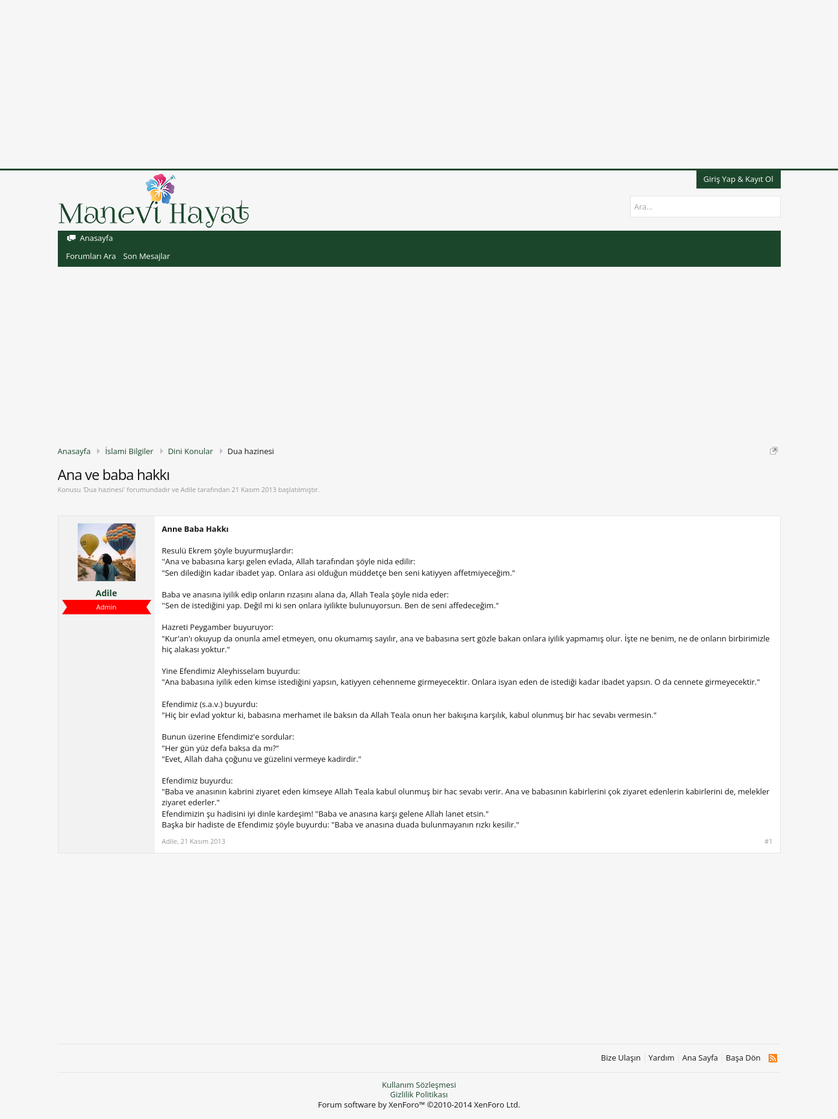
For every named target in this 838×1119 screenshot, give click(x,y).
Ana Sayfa (700, 1058)
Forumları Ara (91, 256)
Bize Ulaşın (621, 1058)
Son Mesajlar (147, 256)
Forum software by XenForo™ (419, 1104)
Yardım (662, 1058)
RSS (772, 1058)
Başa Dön (743, 1058)
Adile (188, 489)
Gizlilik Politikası (419, 1094)
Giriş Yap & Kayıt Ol (739, 178)
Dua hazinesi (104, 489)
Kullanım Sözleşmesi (419, 1084)
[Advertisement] (361, 84)
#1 (768, 841)
